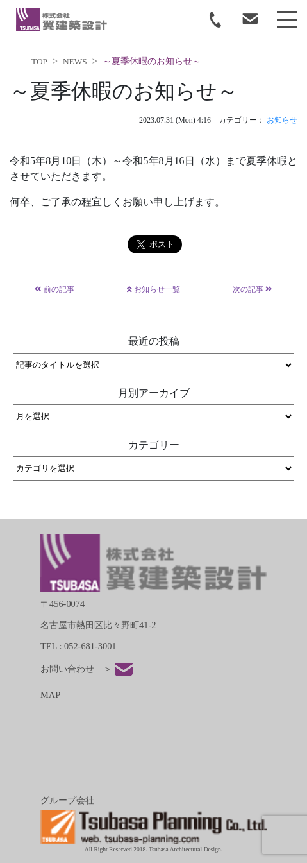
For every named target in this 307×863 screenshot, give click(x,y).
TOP (39, 61)
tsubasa (61, 19)
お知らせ (282, 119)
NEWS (75, 61)
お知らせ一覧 (153, 289)
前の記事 (54, 289)
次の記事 (252, 289)
